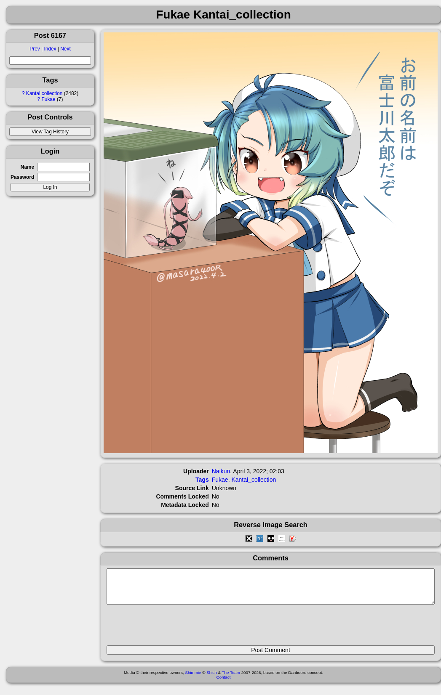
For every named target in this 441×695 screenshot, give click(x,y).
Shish (211, 678)
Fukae (49, 99)
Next (65, 49)
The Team (231, 678)
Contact (223, 683)
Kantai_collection (253, 479)
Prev (34, 49)
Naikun (221, 471)
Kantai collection (44, 93)
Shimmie (193, 678)
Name (27, 167)
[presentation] (171, 628)
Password (22, 177)
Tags (202, 479)
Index (50, 49)
